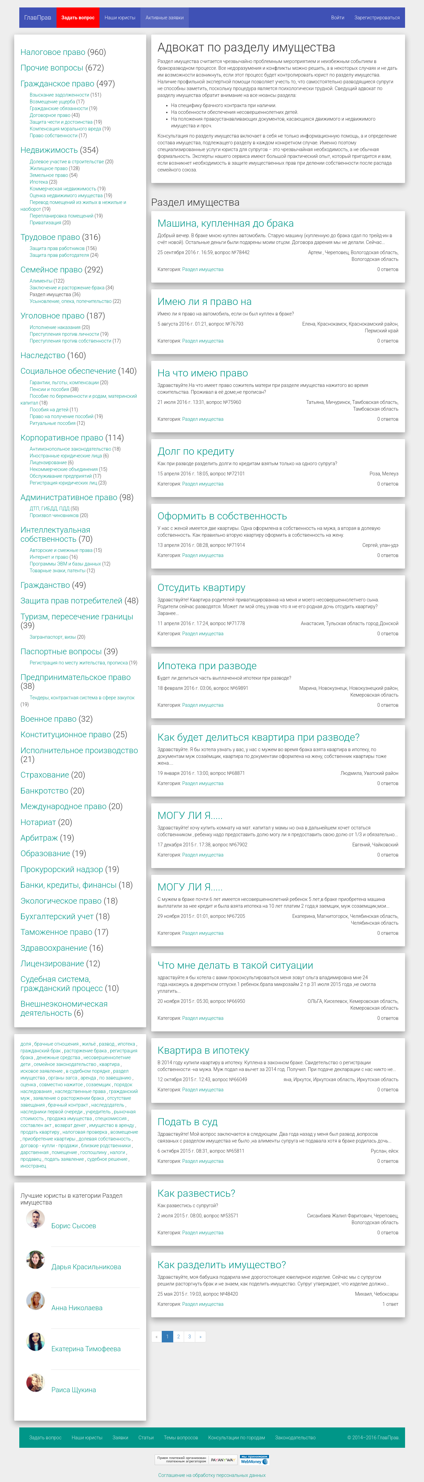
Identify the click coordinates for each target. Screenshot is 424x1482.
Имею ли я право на (205, 301)
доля (26, 1044)
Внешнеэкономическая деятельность (64, 1008)
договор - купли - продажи (49, 1145)
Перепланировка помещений (61, 216)
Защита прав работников (57, 248)
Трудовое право (50, 237)
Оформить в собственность (222, 516)
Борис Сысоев (73, 1226)
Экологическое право (61, 901)
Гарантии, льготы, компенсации (64, 382)
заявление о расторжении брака (68, 1098)
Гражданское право (57, 83)
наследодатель (107, 1105)
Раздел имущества (202, 269)
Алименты (41, 281)
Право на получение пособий (61, 416)
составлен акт (36, 1125)
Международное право (64, 806)
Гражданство (45, 585)
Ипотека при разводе (207, 666)
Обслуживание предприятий (61, 476)
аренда (88, 1077)
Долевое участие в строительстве (67, 161)
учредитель (98, 1111)
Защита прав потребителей (71, 600)
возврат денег (70, 1125)
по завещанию (115, 1077)
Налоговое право (53, 52)
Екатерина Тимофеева (86, 1349)
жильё (89, 1044)
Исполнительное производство (79, 750)
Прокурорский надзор (62, 869)
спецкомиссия (111, 1118)
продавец (31, 1159)
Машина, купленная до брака (226, 223)
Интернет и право (49, 557)
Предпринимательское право (76, 677)
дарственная (35, 1152)
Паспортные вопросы (61, 651)
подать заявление (64, 1159)
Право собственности (53, 135)
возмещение (124, 1132)
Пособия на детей (49, 409)
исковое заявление (42, 1071)
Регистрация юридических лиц (63, 483)
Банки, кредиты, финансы (69, 885)
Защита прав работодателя (59, 255)
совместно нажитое (61, 1084)
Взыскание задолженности (59, 95)
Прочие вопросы (52, 68)
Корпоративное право (62, 437)
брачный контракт (68, 1105)
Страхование (45, 775)
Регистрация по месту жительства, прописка (79, 662)
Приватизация (45, 222)
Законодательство (295, 1437)
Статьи (146, 1437)
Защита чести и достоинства (61, 122)
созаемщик (98, 1084)
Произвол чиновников (54, 515)
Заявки (120, 1437)
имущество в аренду (111, 1125)
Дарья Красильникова (86, 1267)
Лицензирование (48, 462)
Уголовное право (53, 316)
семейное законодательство (65, 1064)
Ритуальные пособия (53, 423)
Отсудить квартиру (202, 587)
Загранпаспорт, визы (53, 637)
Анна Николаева (77, 1308)
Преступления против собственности (70, 341)
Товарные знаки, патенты (58, 570)
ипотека (126, 1044)
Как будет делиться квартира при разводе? (259, 737)
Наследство (43, 355)
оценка (28, 1084)
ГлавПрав (37, 17)
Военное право (49, 719)
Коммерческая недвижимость (63, 188)
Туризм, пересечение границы (77, 616)
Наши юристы (120, 17)
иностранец (33, 1166)
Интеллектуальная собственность (56, 534)
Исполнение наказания (55, 327)
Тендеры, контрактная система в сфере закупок (82, 697)
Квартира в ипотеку (203, 1050)
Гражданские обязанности (59, 108)
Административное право (69, 497)
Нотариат (38, 822)
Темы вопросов (181, 1437)
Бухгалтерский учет (57, 916)
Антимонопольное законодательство (70, 449)
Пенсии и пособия (49, 389)
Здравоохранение (54, 948)
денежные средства (59, 1057)
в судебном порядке (88, 1071)
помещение (64, 1152)
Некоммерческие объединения (64, 469)
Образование (45, 853)
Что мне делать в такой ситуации (235, 965)
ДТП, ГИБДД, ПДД (50, 508)
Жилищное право (49, 168)
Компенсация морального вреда (65, 128)
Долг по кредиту (196, 451)
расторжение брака (85, 1050)
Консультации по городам (236, 1437)
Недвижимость (49, 150)
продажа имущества (69, 1118)
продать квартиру (40, 1132)
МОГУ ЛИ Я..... (190, 815)
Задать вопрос (78, 17)
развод (107, 1044)
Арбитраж (39, 838)
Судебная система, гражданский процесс (62, 983)
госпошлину (93, 1152)
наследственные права (80, 1091)
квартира (109, 1064)
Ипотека (39, 182)
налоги (117, 1152)
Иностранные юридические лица (66, 455)
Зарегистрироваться (377, 17)
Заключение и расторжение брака (67, 287)
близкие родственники (106, 1145)
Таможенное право (56, 932)
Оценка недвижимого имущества (66, 195)
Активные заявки (165, 17)
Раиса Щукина (73, 1390)
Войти (337, 17)
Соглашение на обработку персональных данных (212, 1475)
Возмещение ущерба (52, 101)
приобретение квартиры (49, 1138)
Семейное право (52, 269)
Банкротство (44, 791)
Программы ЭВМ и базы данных (65, 564)
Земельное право (49, 175)
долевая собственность (105, 1138)
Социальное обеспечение (68, 371)
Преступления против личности (64, 334)
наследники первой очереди (52, 1111)
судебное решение (107, 1159)
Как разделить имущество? (222, 1265)
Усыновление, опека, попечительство (71, 301)
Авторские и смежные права (61, 550)
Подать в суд (188, 1122)
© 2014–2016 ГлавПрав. (374, 1437)
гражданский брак (41, 1050)
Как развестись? (197, 1193)
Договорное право (50, 115)
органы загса (62, 1077)
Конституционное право (66, 734)
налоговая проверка (85, 1132)
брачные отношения (56, 1044)
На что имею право (203, 373)
